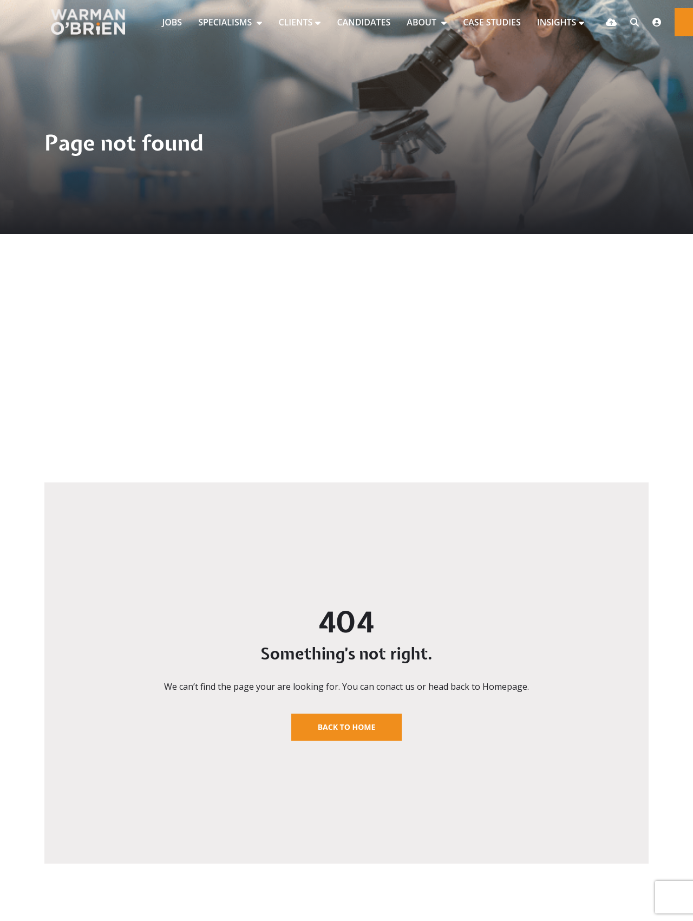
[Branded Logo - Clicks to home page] (92, 22)
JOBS (172, 22)
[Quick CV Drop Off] (611, 22)
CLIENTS (295, 22)
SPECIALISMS (226, 22)
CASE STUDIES (492, 22)
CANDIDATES (363, 22)
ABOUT (423, 22)
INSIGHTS (557, 22)
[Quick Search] (634, 22)
